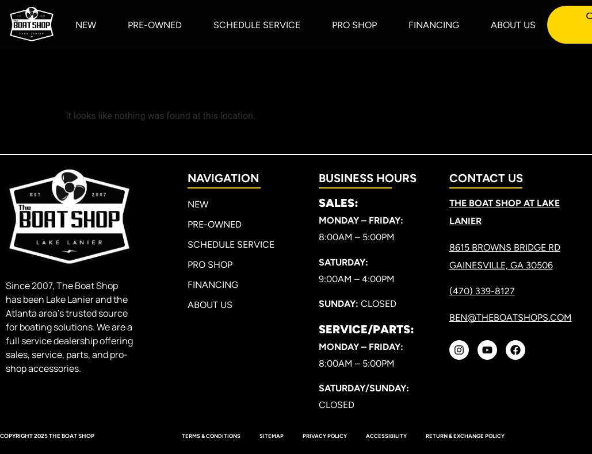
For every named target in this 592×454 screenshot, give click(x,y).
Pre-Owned (155, 25)
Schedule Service (256, 25)
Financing (433, 25)
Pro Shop (354, 25)
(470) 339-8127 (482, 291)
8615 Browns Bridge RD (504, 247)
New (85, 25)
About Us (513, 25)
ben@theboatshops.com (510, 317)
